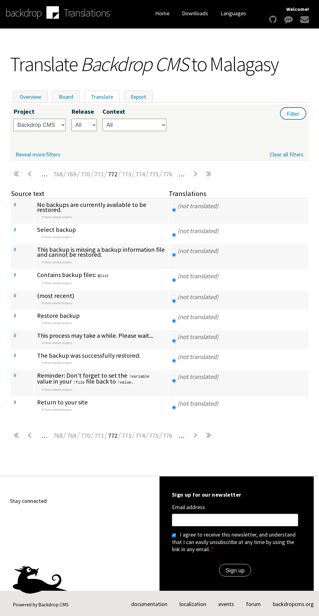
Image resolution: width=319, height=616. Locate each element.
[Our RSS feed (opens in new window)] (104, 517)
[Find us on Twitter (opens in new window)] (74, 517)
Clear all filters (286, 154)
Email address (188, 506)
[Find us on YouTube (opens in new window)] (29, 517)
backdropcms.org (293, 603)
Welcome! (297, 9)
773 (126, 174)
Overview (30, 96)
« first (17, 174)
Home (162, 13)
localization (192, 603)
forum (253, 603)
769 (71, 174)
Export (138, 96)
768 (58, 174)
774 (140, 174)
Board (66, 96)
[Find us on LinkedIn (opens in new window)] (44, 517)
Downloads (195, 13)
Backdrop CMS (53, 603)
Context (113, 112)
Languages (233, 13)
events (226, 603)
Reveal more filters (38, 154)
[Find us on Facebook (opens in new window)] (89, 517)
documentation (149, 603)
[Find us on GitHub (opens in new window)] (14, 517)
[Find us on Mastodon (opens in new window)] (59, 517)
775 (154, 174)
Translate (105, 96)
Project (24, 112)
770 (85, 174)
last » (208, 174)
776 (167, 174)
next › (195, 174)
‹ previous (30, 174)
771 (99, 174)
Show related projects (58, 217)
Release (82, 112)
